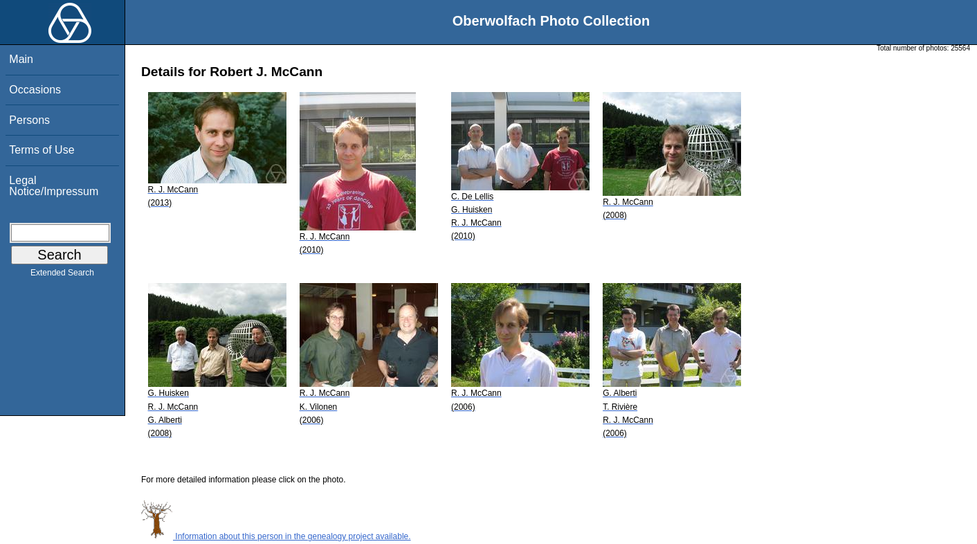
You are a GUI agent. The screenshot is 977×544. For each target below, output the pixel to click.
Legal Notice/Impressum (53, 185)
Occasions (35, 90)
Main (21, 59)
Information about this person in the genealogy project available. (276, 536)
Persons (29, 120)
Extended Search (62, 275)
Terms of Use (41, 150)
